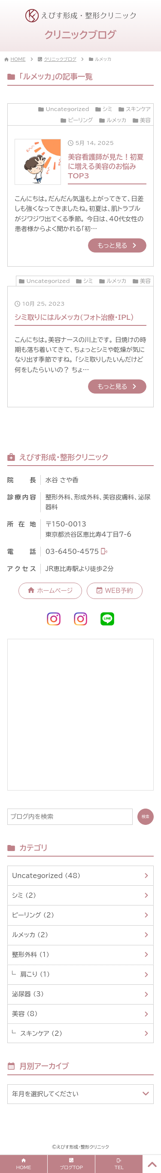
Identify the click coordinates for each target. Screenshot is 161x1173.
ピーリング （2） (33, 915)
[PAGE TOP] (152, 1164)
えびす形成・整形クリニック (83, 1147)
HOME (18, 59)
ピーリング (80, 120)
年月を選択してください (45, 1094)
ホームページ (55, 590)
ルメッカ (116, 120)
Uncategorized (67, 109)
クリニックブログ (60, 59)
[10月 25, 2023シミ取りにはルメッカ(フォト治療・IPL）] (80, 347)
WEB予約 (119, 590)
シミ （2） (24, 895)
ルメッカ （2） (30, 935)
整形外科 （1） (30, 954)
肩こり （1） (35, 974)
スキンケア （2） (41, 1033)
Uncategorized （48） (46, 875)
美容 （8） (25, 1014)
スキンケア (138, 109)
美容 (145, 120)
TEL (119, 1167)
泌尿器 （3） (28, 994)
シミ (107, 109)
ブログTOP (71, 1167)
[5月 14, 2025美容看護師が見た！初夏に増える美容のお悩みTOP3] (80, 196)
